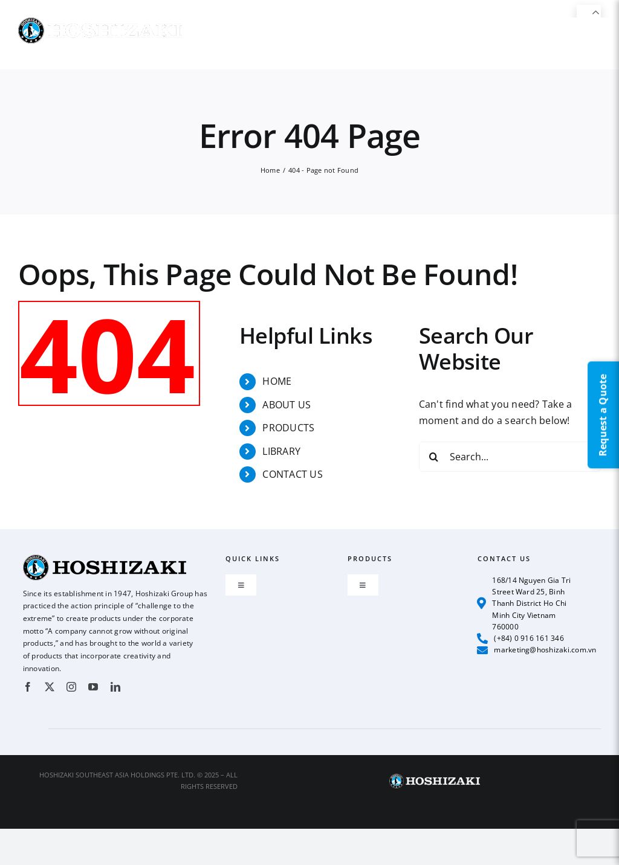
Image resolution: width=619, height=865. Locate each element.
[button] (581, 43)
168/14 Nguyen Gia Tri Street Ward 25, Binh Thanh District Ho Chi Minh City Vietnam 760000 (524, 603)
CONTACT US (292, 474)
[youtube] (93, 687)
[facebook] (28, 687)
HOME (276, 381)
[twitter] (49, 687)
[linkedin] (115, 687)
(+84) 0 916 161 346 (520, 638)
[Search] (434, 457)
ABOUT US (286, 404)
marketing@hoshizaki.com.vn (537, 650)
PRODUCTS (288, 427)
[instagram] (71, 687)
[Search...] (510, 457)
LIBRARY (281, 451)
